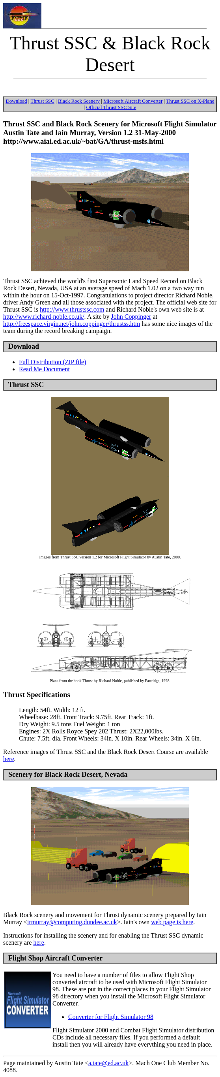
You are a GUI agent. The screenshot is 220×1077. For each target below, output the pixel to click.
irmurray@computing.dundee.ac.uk (72, 922)
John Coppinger (131, 316)
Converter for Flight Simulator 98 (110, 1016)
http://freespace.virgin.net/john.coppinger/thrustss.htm (71, 323)
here (8, 759)
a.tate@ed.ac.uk (108, 1063)
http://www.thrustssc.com (72, 309)
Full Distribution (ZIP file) (52, 362)
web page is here (172, 922)
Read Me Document (44, 369)
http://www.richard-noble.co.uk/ (43, 316)
